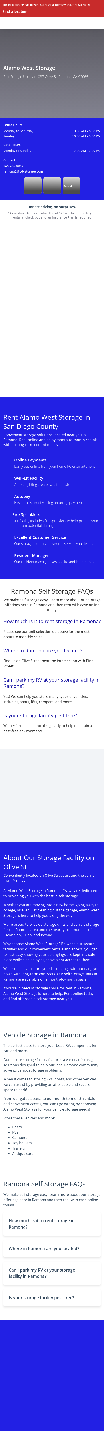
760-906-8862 (13, 166)
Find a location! (15, 11)
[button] (52, 1224)
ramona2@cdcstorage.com (23, 171)
